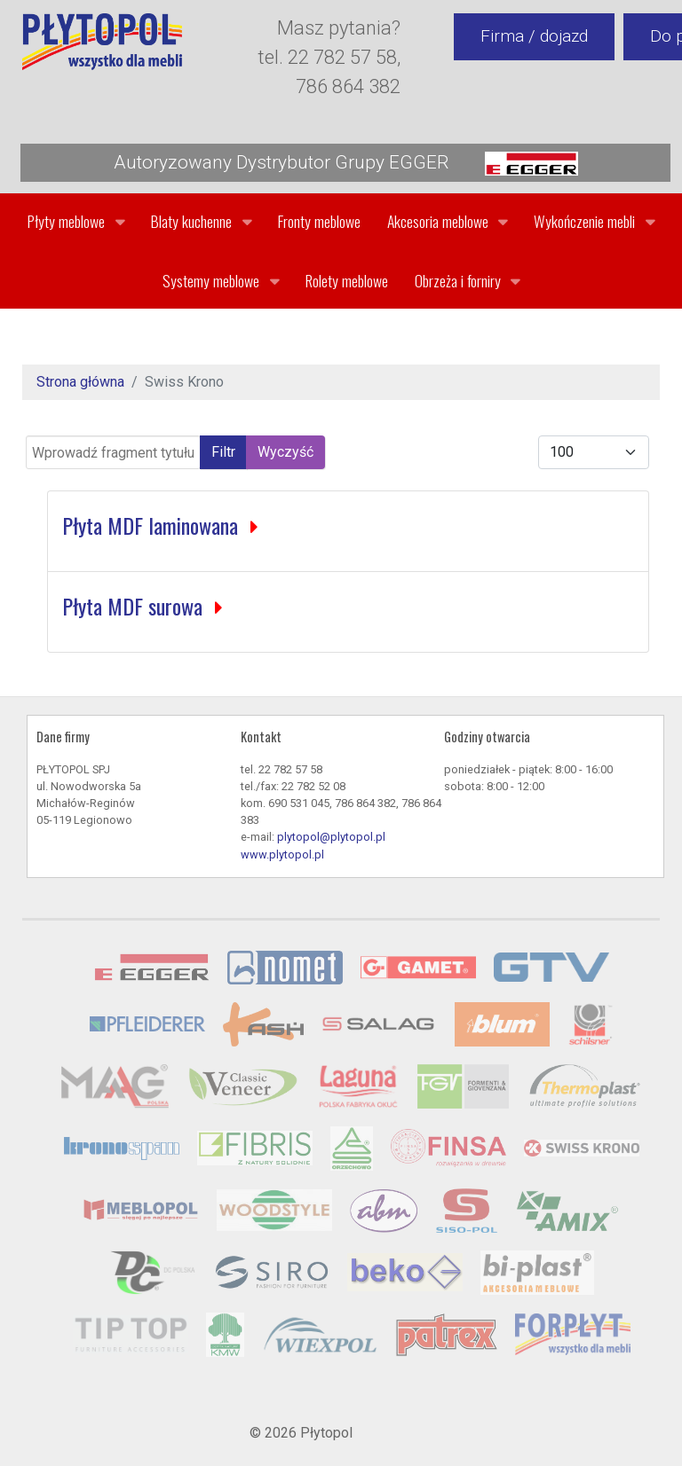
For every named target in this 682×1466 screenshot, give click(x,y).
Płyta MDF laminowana (152, 525)
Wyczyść (285, 451)
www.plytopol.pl (282, 854)
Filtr (223, 451)
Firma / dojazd (534, 36)
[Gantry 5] (102, 41)
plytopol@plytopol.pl (331, 836)
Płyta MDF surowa (135, 606)
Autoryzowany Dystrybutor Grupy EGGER (346, 164)
